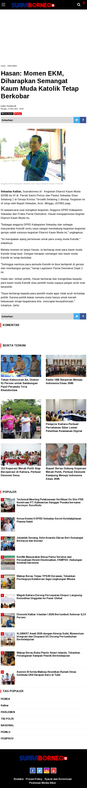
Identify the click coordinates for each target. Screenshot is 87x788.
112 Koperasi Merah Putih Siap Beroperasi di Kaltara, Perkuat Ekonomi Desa (21, 472)
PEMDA (5, 699)
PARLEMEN (12, 66)
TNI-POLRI (7, 718)
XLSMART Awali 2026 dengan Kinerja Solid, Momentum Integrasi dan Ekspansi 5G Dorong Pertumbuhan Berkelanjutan (50, 636)
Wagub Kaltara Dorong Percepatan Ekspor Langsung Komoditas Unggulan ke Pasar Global (49, 596)
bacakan (7, 113)
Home (3, 66)
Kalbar (5, 705)
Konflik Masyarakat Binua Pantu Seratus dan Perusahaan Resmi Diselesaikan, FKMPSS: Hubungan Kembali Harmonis (49, 560)
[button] (83, 1)
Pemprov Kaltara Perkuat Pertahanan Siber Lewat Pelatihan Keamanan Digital (64, 428)
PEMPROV (7, 738)
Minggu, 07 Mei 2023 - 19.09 (12, 109)
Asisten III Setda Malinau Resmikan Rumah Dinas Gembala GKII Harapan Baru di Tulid (46, 673)
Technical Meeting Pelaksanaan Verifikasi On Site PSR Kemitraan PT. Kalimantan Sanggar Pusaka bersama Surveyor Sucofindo (50, 502)
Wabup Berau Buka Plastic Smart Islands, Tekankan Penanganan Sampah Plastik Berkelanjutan (48, 654)
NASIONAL (7, 725)
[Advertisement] (43, 38)
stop (18, 113)
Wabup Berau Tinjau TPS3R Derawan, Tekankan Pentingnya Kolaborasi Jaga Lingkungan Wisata (46, 577)
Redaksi (19, 779)
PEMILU (5, 732)
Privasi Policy (34, 779)
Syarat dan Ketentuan (58, 779)
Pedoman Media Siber (42, 783)
